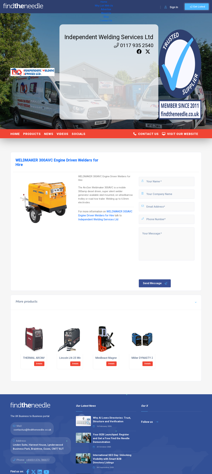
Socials (78, 134)
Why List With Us (67, 6)
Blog (112, 6)
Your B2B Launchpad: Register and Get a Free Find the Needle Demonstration (111, 438)
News (48, 134)
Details (39, 364)
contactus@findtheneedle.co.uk (32, 429)
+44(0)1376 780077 (38, 459)
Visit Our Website (180, 134)
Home (50, 6)
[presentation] (163, 269)
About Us (101, 6)
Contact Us (125, 6)
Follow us (149, 421)
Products (32, 134)
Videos (62, 134)
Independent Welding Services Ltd (108, 37)
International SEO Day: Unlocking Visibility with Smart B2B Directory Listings (112, 459)
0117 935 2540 (133, 45)
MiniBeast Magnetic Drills (111, 357)
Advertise (86, 6)
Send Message (155, 283)
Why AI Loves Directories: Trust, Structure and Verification (112, 419)
